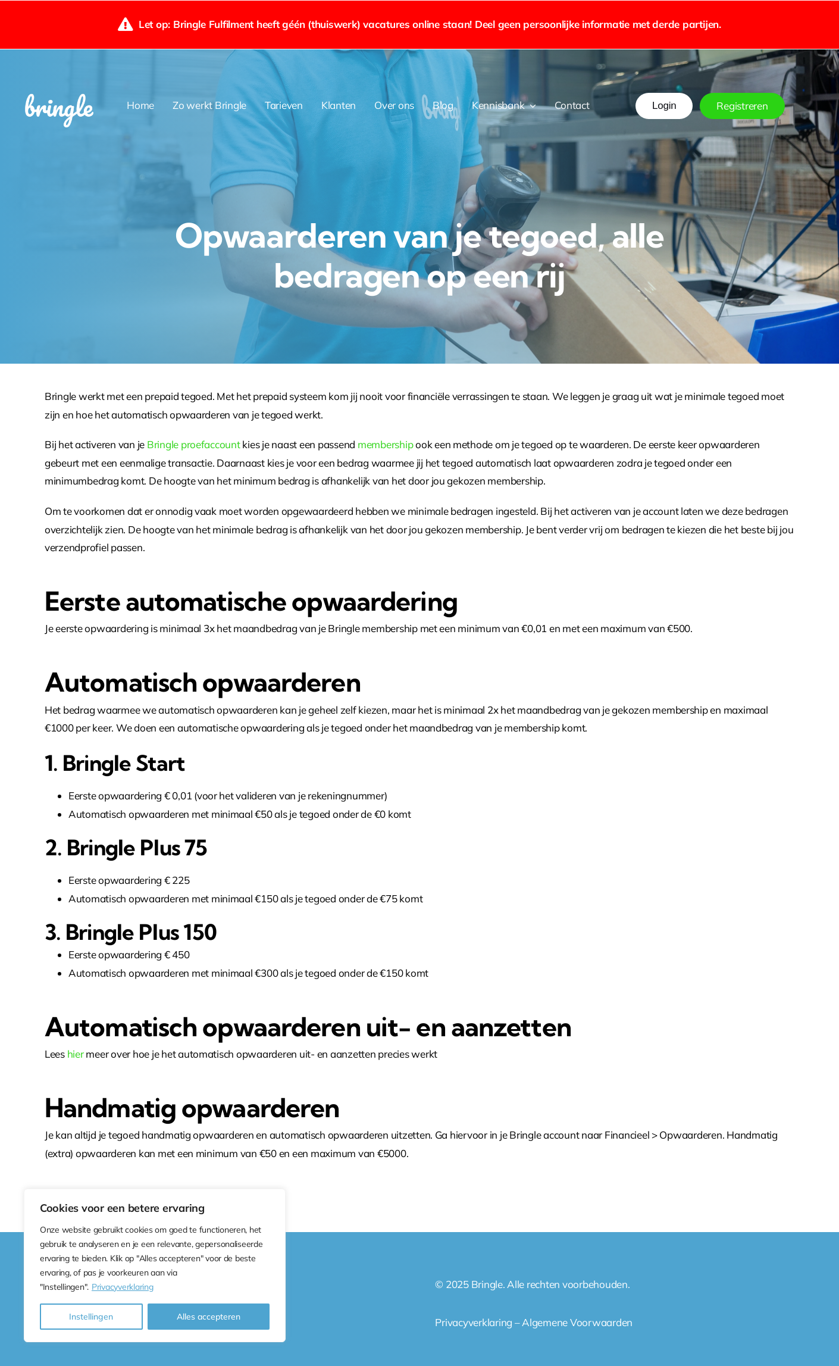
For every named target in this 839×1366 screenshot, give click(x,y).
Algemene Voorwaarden (578, 1322)
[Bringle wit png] (58, 90)
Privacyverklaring (123, 1286)
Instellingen (91, 1316)
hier (76, 1054)
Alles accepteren (208, 1316)
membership (386, 444)
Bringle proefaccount (193, 444)
